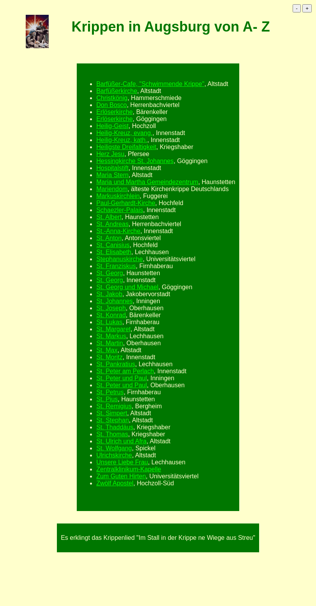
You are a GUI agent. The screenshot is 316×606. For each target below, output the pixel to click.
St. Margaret (113, 329)
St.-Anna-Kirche (118, 231)
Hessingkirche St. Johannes (134, 161)
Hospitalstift (112, 168)
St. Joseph (111, 308)
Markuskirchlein (117, 196)
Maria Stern (112, 175)
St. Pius (107, 399)
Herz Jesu (110, 154)
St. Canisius (112, 245)
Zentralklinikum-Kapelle (128, 469)
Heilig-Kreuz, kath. (121, 140)
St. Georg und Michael (127, 287)
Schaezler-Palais (119, 210)
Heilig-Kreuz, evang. (124, 133)
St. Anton (109, 238)
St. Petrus (110, 392)
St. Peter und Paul (121, 378)
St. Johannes (114, 301)
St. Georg (109, 273)
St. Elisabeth (113, 252)
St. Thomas (112, 434)
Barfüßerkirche (116, 91)
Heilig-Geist (112, 126)
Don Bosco (111, 105)
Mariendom (111, 189)
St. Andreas (112, 224)
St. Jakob (109, 294)
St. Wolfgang (114, 448)
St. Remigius (114, 406)
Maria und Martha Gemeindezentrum (147, 182)
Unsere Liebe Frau (122, 462)
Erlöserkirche (114, 112)
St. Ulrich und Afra (121, 441)
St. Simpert (111, 413)
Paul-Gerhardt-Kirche (125, 203)
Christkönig (111, 98)
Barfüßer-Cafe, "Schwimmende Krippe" (150, 84)
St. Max (106, 350)
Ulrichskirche (114, 455)
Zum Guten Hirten (121, 476)
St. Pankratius (115, 364)
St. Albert (109, 217)
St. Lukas (109, 322)
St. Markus (111, 336)
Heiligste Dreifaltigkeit (126, 147)
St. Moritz (109, 357)
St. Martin (109, 343)
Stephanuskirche (119, 259)
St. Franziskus (116, 266)
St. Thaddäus (114, 427)
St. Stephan (112, 420)
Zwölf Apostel (114, 483)
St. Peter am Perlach (125, 371)
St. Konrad (111, 315)
